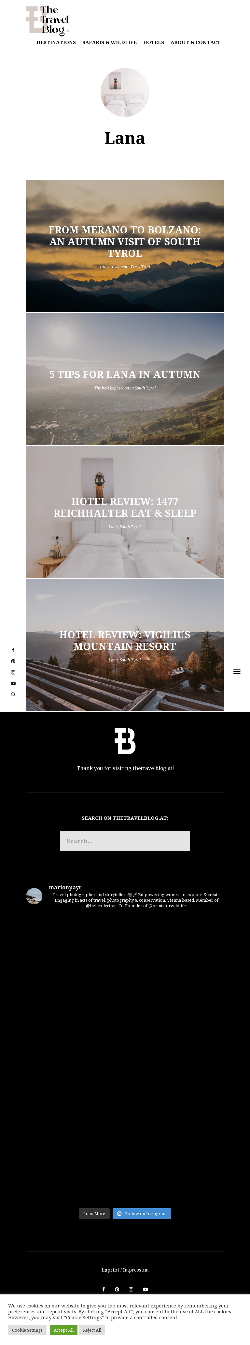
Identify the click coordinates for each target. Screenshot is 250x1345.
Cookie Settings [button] (27, 1330)
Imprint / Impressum (125, 1270)
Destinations (56, 42)
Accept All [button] (64, 1330)
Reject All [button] (92, 1330)
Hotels (153, 42)
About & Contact (196, 42)
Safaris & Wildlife (109, 42)
